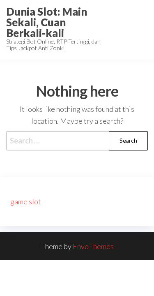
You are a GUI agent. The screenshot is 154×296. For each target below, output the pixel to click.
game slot (25, 201)
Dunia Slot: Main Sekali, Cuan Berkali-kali (46, 22)
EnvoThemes (93, 246)
